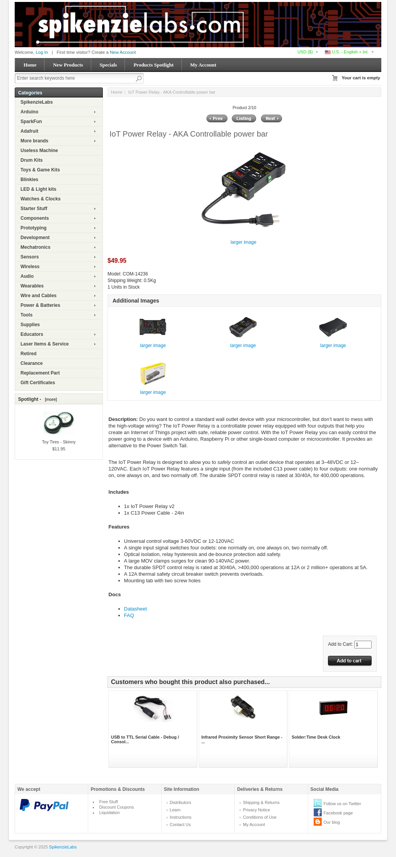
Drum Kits (31, 160)
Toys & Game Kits (40, 170)
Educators (31, 334)
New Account (123, 52)
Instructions (180, 817)
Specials (108, 65)
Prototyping (33, 228)
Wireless (29, 266)
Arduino (29, 112)
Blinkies (29, 179)
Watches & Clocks (40, 199)
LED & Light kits (38, 189)
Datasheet (135, 609)
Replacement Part (40, 373)
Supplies (30, 324)
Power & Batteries (40, 305)
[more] (50, 399)
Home (30, 65)
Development (35, 237)
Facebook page (338, 813)
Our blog (332, 822)
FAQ (129, 615)
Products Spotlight (153, 65)
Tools (26, 315)
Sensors (29, 257)
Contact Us (180, 824)
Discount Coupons (116, 807)
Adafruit (29, 131)
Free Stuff (108, 801)
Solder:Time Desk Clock (316, 737)
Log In (42, 52)
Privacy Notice (256, 809)
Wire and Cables (38, 295)
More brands (34, 141)
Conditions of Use (260, 817)
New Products (68, 65)
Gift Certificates (37, 382)
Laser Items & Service (44, 344)
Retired (28, 353)
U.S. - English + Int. (347, 52)
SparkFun (31, 121)
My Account (203, 65)
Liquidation (109, 812)
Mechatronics (35, 247)
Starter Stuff (33, 208)
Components (34, 218)
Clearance (31, 363)
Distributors (180, 802)
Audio (27, 276)
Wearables (32, 286)
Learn (175, 809)
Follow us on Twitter (342, 803)
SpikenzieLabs (36, 102)
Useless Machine (39, 150)
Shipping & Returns (261, 802)
